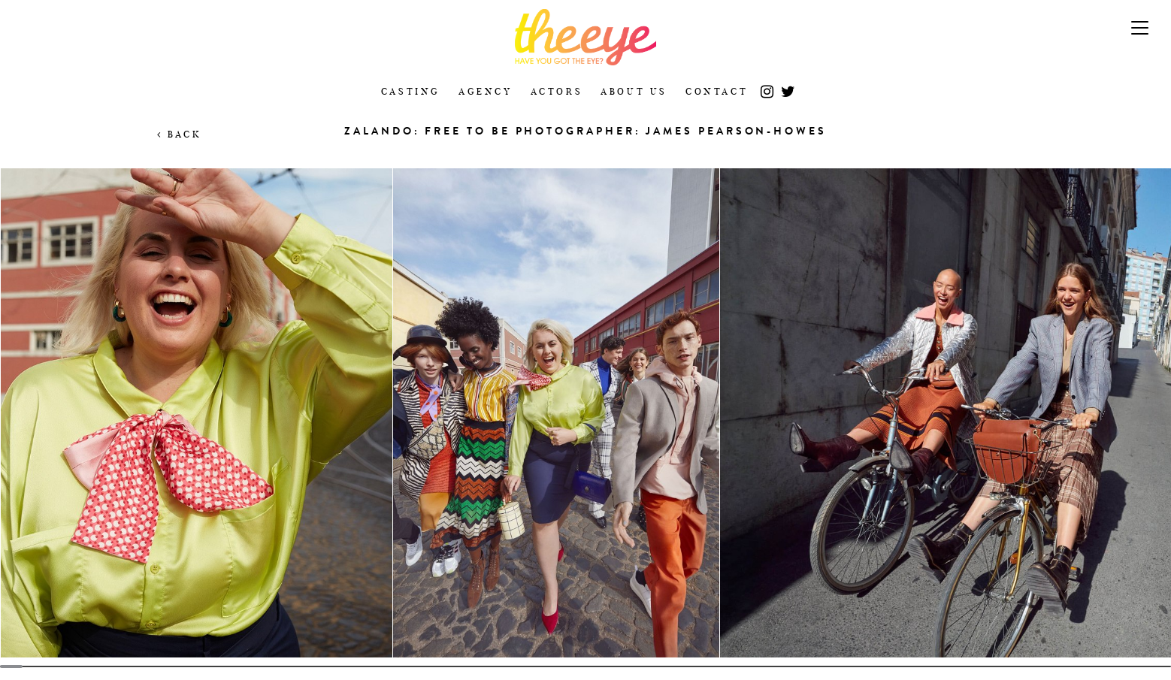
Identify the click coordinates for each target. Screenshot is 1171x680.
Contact (716, 91)
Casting (410, 91)
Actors (557, 91)
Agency (485, 91)
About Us (634, 91)
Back (179, 134)
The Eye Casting (585, 37)
